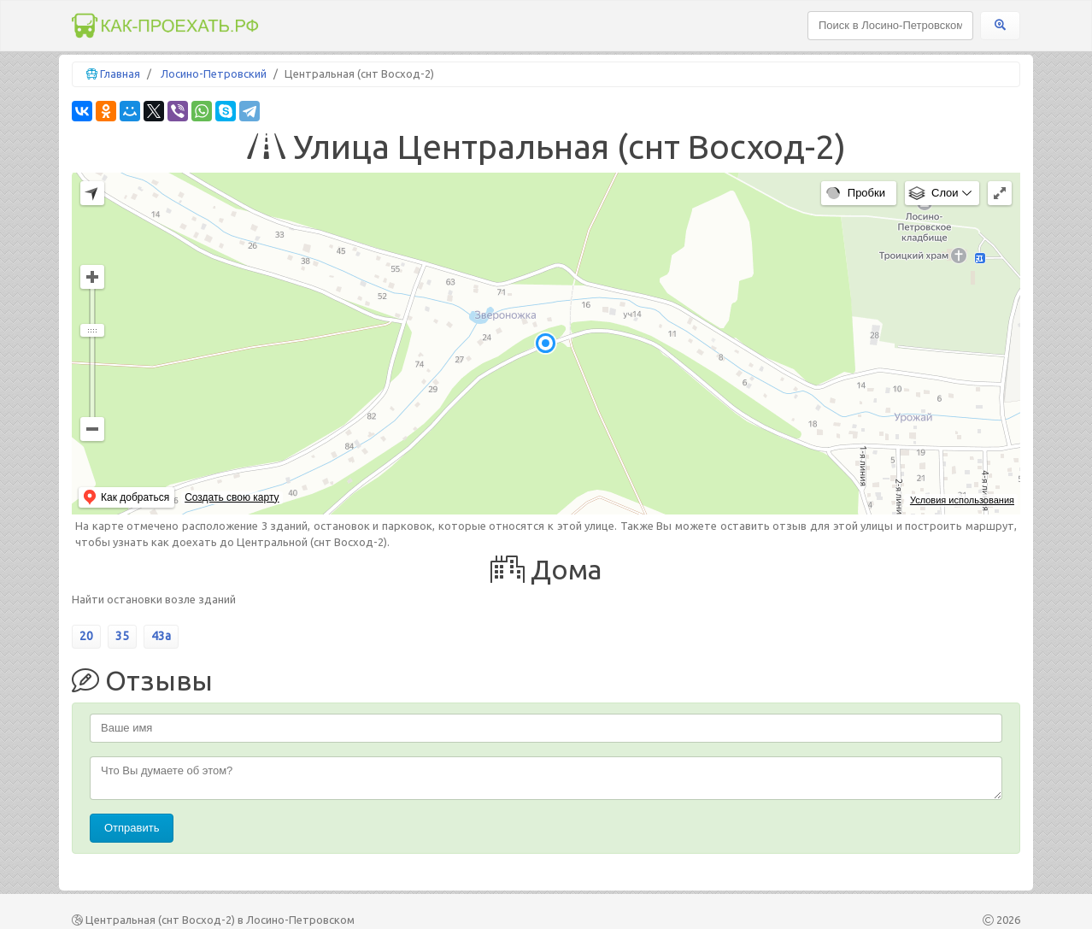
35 (122, 636)
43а (161, 636)
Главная (120, 73)
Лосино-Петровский (214, 73)
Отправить (131, 827)
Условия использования (962, 500)
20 (86, 636)
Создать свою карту (232, 497)
